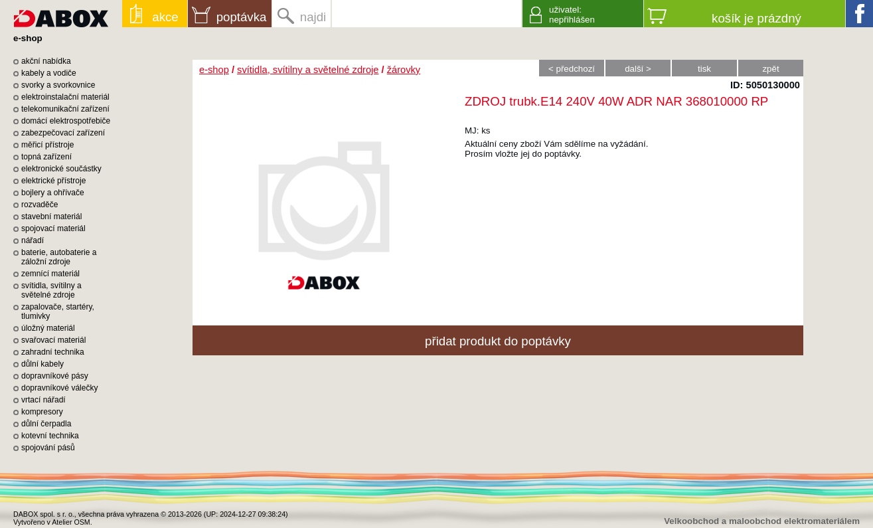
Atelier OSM (71, 522)
